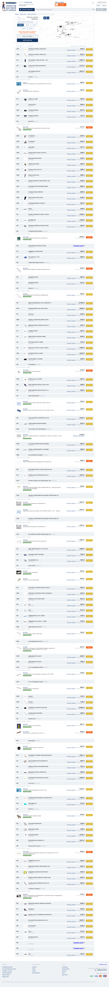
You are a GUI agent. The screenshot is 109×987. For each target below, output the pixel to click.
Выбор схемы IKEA (32, 14)
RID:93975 (25, 578)
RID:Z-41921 (26, 236)
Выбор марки (23, 14)
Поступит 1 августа (71, 50)
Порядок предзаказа (7, 972)
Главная (17, 14)
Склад (63, 972)
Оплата (34, 968)
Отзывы (98, 5)
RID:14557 (25, 408)
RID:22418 (25, 401)
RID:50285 (25, 687)
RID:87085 (25, 814)
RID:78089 (25, 746)
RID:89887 (25, 646)
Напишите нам (103, 964)
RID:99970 (25, 788)
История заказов (36, 972)
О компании (64, 966)
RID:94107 (25, 486)
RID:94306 (25, 434)
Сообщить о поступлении (78, 435)
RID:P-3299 (25, 126)
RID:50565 (25, 632)
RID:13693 (25, 672)
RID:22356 (25, 502)
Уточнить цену (78, 245)
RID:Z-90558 (26, 370)
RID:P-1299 (25, 268)
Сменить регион (22, 5)
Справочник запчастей (7, 966)
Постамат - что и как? (7, 970)
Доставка (34, 966)
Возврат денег (5, 976)
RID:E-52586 (26, 851)
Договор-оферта (65, 968)
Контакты (104, 5)
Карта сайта (64, 974)
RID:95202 (25, 724)
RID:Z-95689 (26, 731)
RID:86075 (25, 293)
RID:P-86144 (26, 460)
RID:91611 (25, 539)
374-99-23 (101, 2)
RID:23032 (25, 509)
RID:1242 (25, 82)
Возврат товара (5, 974)
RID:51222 (25, 90)
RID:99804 (25, 894)
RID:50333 (25, 571)
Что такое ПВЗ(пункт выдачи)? (9, 968)
